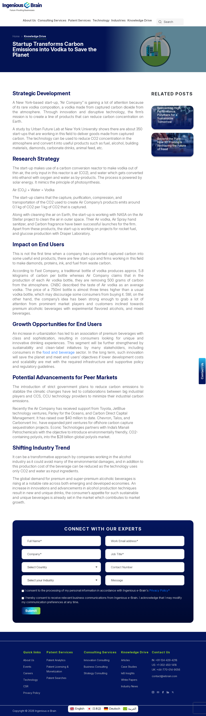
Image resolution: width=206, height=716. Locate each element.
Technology (101, 20)
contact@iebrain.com (164, 676)
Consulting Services (52, 20)
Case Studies (129, 666)
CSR (25, 686)
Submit (31, 611)
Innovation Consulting (96, 660)
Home (16, 36)
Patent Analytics (56, 660)
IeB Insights (128, 673)
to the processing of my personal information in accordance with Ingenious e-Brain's (96, 590)
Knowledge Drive (139, 20)
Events (27, 666)
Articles (125, 660)
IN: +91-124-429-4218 (164, 660)
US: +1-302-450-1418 (164, 664)
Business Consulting (96, 666)
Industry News (129, 686)
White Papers (129, 679)
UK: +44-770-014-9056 (166, 669)
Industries (118, 20)
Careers (28, 673)
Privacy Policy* (159, 590)
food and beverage (59, 352)
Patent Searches (56, 677)
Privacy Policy (31, 692)
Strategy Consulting (95, 673)
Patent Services (79, 20)
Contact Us (161, 652)
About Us (29, 20)
